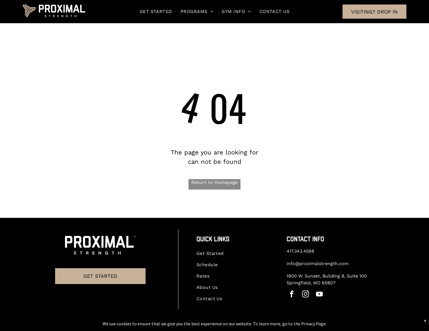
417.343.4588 (300, 251)
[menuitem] (155, 11)
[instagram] (305, 295)
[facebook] (292, 295)
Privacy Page (313, 323)
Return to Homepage (214, 182)
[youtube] (319, 295)
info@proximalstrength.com (317, 263)
